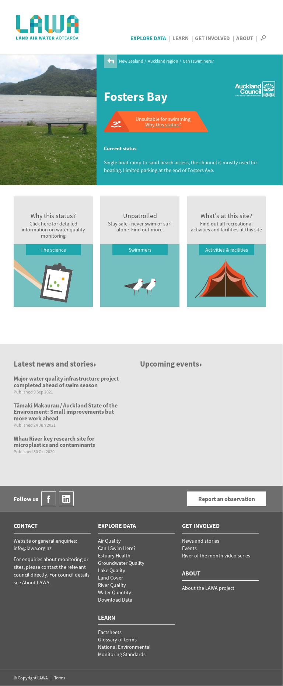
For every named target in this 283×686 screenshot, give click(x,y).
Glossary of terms (117, 639)
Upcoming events (171, 364)
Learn (180, 38)
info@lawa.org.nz (33, 548)
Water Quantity (114, 592)
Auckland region (163, 61)
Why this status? (163, 124)
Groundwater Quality (121, 563)
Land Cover (110, 577)
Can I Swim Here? (117, 548)
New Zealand (131, 61)
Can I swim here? (198, 61)
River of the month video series (216, 555)
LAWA (48, 27)
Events (189, 548)
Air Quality (109, 541)
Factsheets (110, 632)
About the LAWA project (208, 588)
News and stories (200, 541)
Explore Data (148, 38)
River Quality (112, 585)
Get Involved (212, 38)
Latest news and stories (55, 364)
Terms (59, 677)
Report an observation (226, 499)
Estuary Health (114, 555)
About (244, 38)
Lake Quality (111, 570)
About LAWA (35, 582)
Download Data (115, 599)
